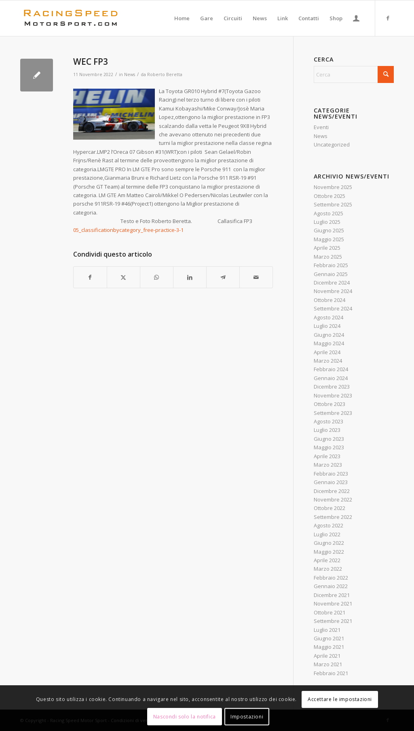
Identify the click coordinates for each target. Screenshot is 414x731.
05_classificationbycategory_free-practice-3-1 (128, 230)
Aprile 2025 (327, 247)
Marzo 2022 (328, 568)
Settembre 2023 (333, 412)
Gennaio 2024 (331, 378)
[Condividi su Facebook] (90, 277)
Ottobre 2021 (329, 612)
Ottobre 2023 (329, 404)
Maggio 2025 (329, 239)
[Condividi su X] (123, 277)
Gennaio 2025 (331, 274)
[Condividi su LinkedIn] (189, 277)
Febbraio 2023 (331, 473)
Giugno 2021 (329, 638)
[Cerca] (354, 74)
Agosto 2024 (328, 317)
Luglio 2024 (327, 325)
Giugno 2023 (329, 438)
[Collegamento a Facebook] (388, 18)
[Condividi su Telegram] (223, 277)
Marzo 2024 (328, 360)
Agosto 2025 (328, 213)
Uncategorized (332, 144)
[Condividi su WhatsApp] (156, 277)
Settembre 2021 (333, 621)
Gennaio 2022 (331, 586)
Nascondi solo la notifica (184, 716)
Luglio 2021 (327, 629)
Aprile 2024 (327, 352)
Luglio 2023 (327, 430)
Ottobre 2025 (329, 196)
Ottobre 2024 (329, 300)
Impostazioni (246, 716)
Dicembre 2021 (332, 595)
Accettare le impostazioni (340, 699)
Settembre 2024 (333, 308)
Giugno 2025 (329, 230)
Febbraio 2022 (331, 577)
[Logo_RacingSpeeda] (70, 18)
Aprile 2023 (327, 456)
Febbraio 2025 (331, 265)
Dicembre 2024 (332, 282)
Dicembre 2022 (332, 491)
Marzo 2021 (328, 664)
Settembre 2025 (333, 204)
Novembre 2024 (333, 291)
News (129, 74)
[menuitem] (182, 18)
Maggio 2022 (329, 551)
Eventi (321, 127)
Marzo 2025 (328, 256)
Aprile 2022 (327, 560)
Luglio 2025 (327, 221)
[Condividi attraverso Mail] (256, 277)
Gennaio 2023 (331, 482)
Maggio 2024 (329, 343)
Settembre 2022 (333, 517)
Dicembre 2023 (332, 386)
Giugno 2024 (329, 334)
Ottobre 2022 (329, 508)
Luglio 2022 (327, 534)
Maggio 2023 (329, 447)
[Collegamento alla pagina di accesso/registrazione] (356, 18)
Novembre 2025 (333, 187)
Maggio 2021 (329, 646)
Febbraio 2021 (331, 673)
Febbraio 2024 (331, 369)
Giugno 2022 (329, 542)
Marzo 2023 (328, 464)
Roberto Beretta (164, 74)
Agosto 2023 (328, 421)
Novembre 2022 (333, 499)
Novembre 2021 (333, 603)
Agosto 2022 (328, 525)
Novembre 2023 (333, 395)
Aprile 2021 (327, 655)
